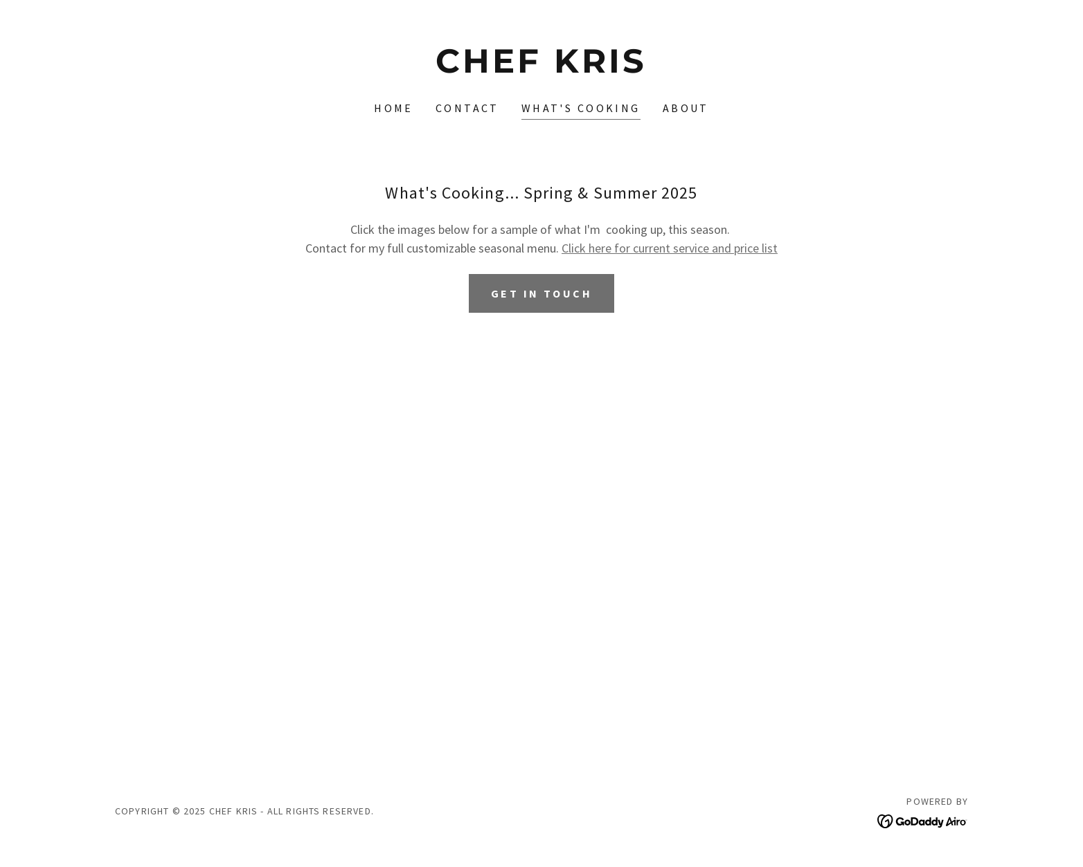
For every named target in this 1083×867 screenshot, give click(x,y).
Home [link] (393, 108)
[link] (542, 68)
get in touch (541, 293)
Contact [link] (467, 108)
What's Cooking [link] (581, 108)
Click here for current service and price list (670, 248)
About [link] (686, 108)
